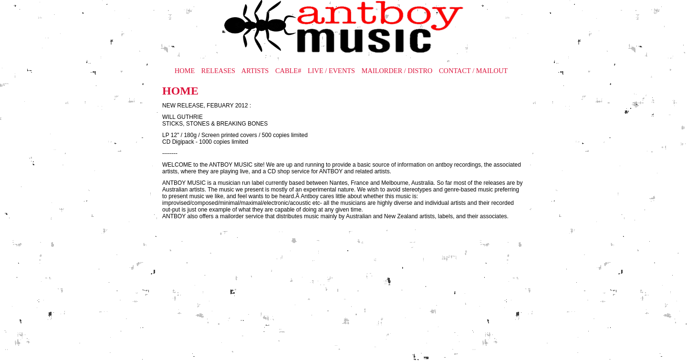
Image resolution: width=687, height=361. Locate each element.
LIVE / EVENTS (331, 70)
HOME (185, 70)
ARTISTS (255, 70)
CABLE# (288, 70)
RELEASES (218, 70)
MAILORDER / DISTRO (397, 70)
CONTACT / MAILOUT (473, 70)
